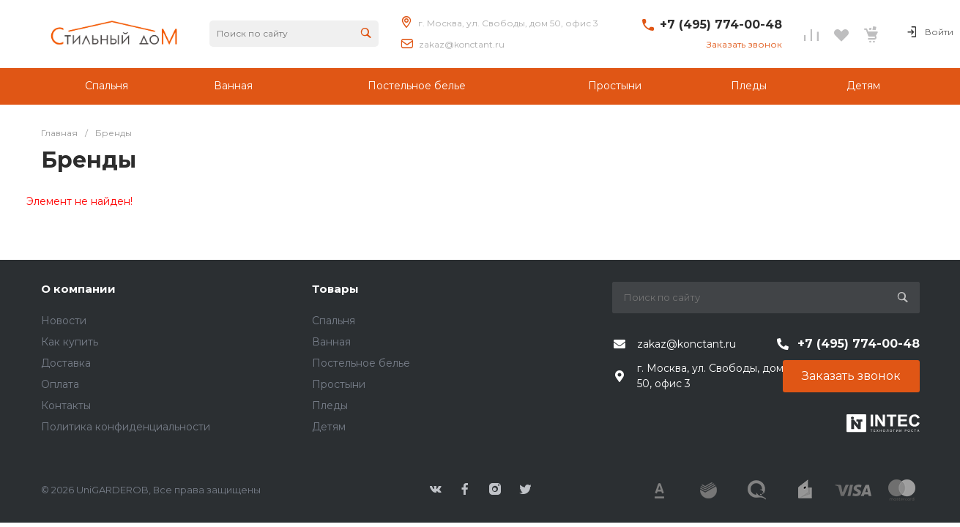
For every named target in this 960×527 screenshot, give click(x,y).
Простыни (338, 384)
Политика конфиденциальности (125, 426)
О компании (78, 289)
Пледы (330, 405)
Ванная (331, 341)
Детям (329, 426)
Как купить (69, 341)
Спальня (333, 320)
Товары (335, 289)
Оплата (60, 384)
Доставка (66, 363)
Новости (63, 320)
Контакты (66, 405)
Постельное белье (361, 363)
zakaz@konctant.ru (462, 44)
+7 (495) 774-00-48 (721, 24)
